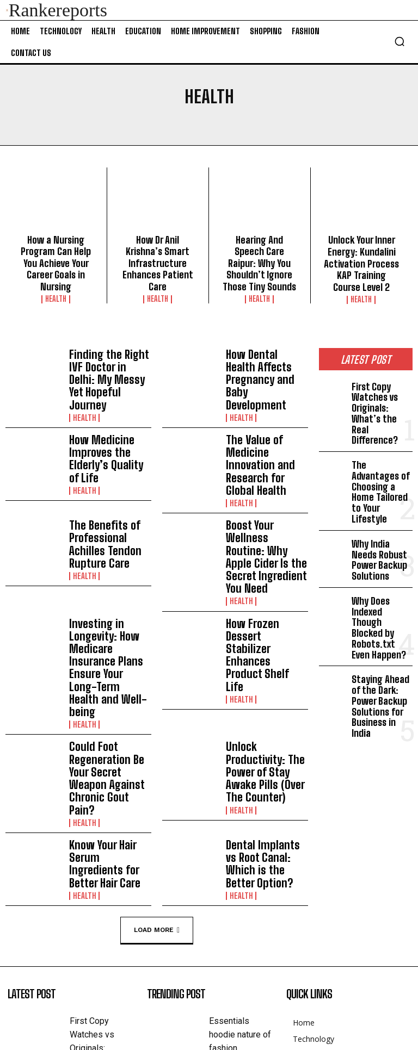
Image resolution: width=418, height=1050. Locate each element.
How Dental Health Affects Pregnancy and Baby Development (266, 355)
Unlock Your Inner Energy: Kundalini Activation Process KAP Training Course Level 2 (361, 258)
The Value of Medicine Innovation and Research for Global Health (264, 417)
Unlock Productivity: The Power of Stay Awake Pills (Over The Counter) (263, 616)
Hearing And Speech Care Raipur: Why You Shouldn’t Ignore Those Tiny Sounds (259, 254)
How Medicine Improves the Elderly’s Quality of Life (109, 416)
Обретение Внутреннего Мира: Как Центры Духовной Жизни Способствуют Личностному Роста (238, 959)
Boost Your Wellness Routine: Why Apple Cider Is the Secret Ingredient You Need (262, 477)
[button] (399, 41)
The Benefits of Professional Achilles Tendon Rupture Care (106, 476)
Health (56, 280)
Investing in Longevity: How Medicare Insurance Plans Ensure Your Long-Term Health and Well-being (110, 547)
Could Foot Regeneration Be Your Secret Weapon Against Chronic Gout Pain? (107, 621)
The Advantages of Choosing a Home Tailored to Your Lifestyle (381, 446)
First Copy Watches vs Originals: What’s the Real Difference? (380, 392)
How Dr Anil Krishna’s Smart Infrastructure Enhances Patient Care (157, 254)
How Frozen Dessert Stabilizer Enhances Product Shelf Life (262, 536)
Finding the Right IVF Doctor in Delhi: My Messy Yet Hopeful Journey (105, 356)
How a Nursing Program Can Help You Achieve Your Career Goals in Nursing (56, 254)
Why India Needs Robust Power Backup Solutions (380, 497)
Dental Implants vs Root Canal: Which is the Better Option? (262, 685)
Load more (157, 744)
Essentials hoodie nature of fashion (240, 848)
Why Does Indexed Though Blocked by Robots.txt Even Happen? (379, 551)
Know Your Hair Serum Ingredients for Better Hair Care (109, 685)
